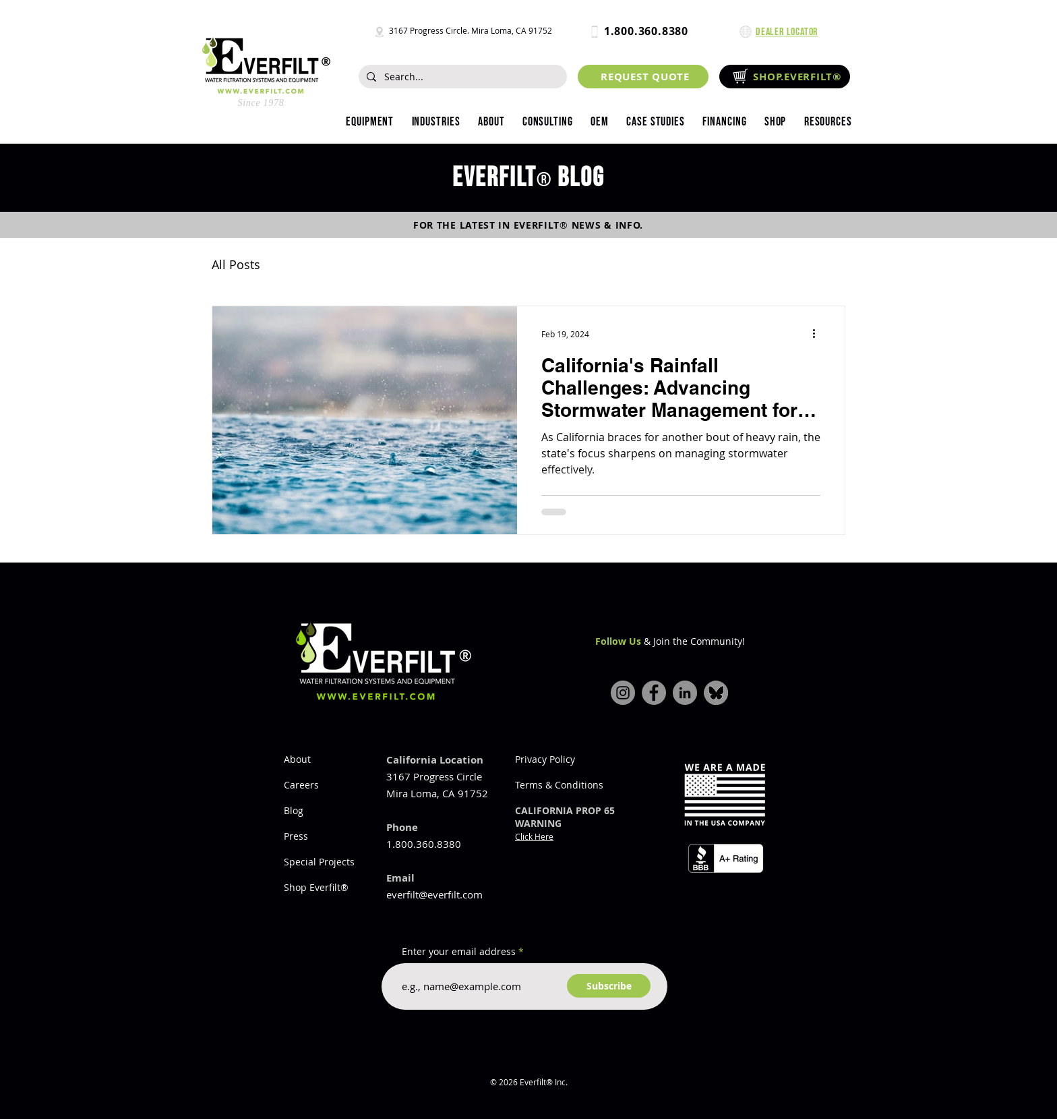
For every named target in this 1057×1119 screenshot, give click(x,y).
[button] (435, 122)
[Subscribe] (609, 986)
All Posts (236, 264)
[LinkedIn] (685, 693)
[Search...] (461, 77)
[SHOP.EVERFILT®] (784, 76)
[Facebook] (654, 693)
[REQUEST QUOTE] (643, 76)
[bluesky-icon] (716, 693)
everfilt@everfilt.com (434, 894)
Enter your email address (459, 951)
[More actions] (818, 334)
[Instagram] (623, 693)
